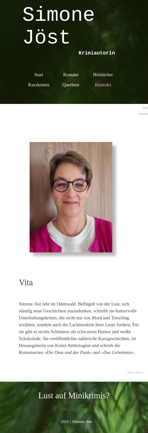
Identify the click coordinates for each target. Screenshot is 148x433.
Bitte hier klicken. (74, 408)
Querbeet (70, 84)
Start (38, 74)
